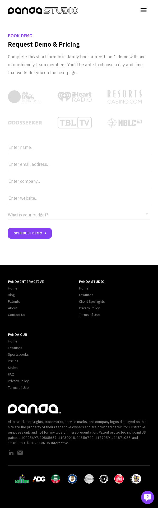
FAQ (11, 374)
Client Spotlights (92, 301)
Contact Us (16, 315)
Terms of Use (89, 315)
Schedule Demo (31, 233)
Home (12, 288)
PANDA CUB (17, 334)
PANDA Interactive (26, 281)
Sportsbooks (18, 354)
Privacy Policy (89, 308)
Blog (11, 295)
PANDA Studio (92, 281)
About (12, 308)
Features (86, 295)
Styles (13, 368)
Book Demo (20, 35)
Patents (14, 301)
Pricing (13, 361)
